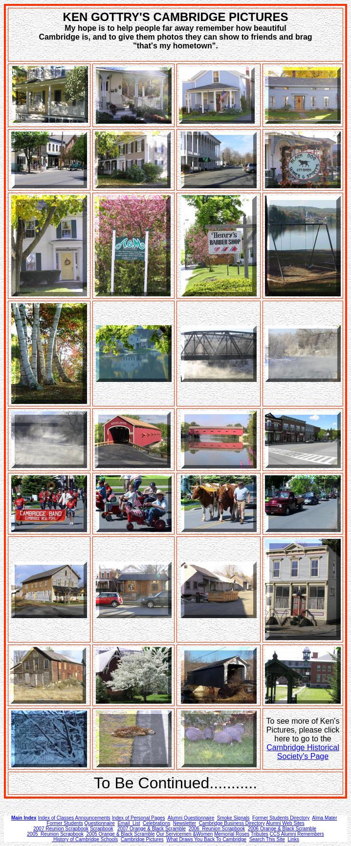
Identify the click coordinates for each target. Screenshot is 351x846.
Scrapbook (101, 828)
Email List (128, 823)
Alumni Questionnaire (191, 818)
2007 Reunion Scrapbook (60, 828)
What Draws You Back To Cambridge (206, 839)
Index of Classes (56, 818)
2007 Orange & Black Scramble (151, 828)
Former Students (64, 823)
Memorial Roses (231, 834)
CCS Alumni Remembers (297, 834)
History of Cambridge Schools (85, 839)
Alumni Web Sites (285, 823)
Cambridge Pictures (142, 839)
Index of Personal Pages (138, 818)
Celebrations (156, 823)
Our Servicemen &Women (184, 834)
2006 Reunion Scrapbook (217, 828)
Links (293, 839)
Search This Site (267, 839)
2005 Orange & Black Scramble (120, 834)
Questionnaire (100, 823)
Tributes (259, 834)
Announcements (92, 818)
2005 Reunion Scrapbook (55, 834)
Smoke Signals (233, 818)
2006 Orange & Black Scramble (282, 828)
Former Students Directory (280, 818)
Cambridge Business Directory (232, 823)
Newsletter (184, 823)
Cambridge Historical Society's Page (302, 751)
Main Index (24, 818)
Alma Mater (324, 818)
